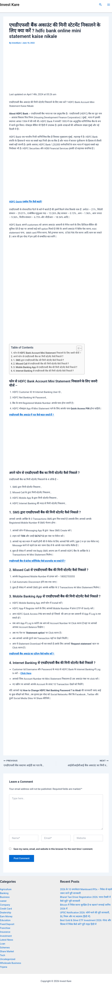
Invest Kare (9, 4)
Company (5, 904)
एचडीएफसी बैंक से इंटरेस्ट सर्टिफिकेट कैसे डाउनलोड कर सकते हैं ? (37, 561)
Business (5, 897)
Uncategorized (7, 959)
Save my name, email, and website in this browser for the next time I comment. (53, 849)
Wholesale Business (10, 963)
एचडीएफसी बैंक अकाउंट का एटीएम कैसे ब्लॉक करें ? (32, 653)
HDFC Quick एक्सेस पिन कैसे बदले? (25, 201)
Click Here (25, 673)
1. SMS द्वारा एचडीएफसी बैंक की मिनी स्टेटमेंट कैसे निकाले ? (38, 360)
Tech (2, 955)
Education (5, 920)
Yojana (3, 966)
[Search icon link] (100, 5)
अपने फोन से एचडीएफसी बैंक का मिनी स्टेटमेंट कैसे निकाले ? (38, 356)
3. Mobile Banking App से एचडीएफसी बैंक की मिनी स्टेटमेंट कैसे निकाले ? (45, 367)
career (3, 900)
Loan (2, 943)
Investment (6, 935)
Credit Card (6, 908)
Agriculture (6, 889)
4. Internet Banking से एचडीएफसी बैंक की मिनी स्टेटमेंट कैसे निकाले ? (43, 370)
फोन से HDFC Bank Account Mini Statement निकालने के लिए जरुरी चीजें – (47, 353)
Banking (4, 893)
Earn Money (6, 916)
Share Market (7, 951)
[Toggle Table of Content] (77, 348)
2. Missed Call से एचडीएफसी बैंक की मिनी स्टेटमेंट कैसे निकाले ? (41, 363)
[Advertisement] (56, 69)
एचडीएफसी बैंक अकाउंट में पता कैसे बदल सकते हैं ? (31, 414)
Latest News (6, 939)
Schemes (5, 947)
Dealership (5, 912)
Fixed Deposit (7, 924)
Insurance (5, 931)
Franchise (5, 928)
